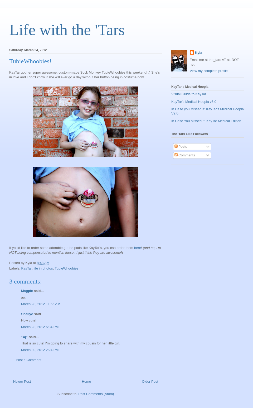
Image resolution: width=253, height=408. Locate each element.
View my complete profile (209, 71)
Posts (180, 146)
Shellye (27, 314)
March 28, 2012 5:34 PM (40, 327)
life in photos (43, 268)
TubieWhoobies (67, 268)
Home (86, 381)
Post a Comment (28, 360)
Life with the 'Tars (67, 30)
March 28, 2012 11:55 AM (40, 304)
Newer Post (22, 381)
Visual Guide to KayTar (188, 94)
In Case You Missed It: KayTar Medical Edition (206, 121)
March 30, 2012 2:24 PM (40, 350)
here (137, 248)
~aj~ (24, 337)
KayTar (26, 268)
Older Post (150, 381)
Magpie (27, 291)
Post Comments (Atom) (96, 394)
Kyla (198, 53)
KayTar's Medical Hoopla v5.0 (193, 102)
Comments (184, 155)
